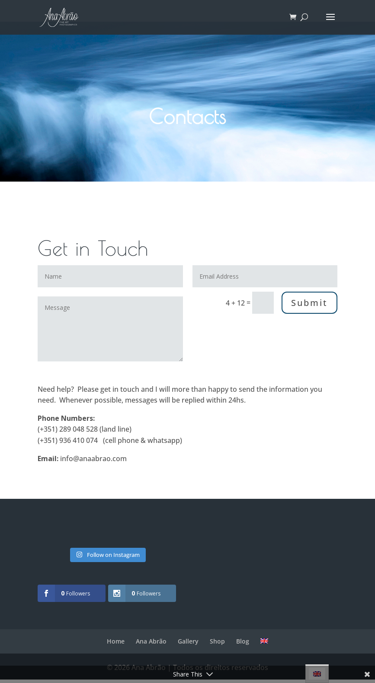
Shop (217, 641)
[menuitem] (264, 641)
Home (116, 641)
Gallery (188, 641)
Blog (242, 641)
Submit (309, 303)
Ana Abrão (151, 641)
